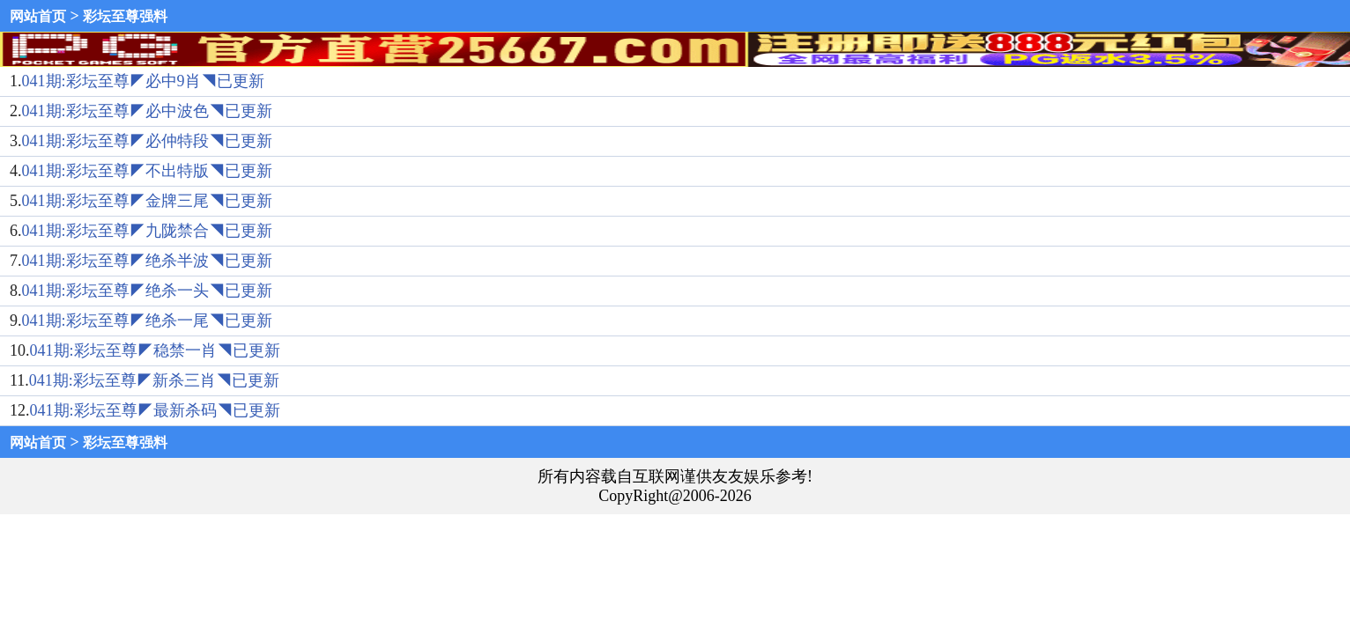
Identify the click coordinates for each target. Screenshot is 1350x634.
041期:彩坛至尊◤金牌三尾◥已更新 (147, 201)
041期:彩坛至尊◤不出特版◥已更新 (147, 171)
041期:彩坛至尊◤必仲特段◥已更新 (147, 141)
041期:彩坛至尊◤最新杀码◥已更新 (155, 410)
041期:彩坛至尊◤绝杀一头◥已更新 (147, 290)
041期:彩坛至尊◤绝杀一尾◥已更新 (147, 320)
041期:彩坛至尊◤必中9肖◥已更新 (143, 81)
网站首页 (38, 16)
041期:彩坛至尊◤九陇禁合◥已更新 (147, 231)
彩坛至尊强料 (125, 16)
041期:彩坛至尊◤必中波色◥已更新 (147, 111)
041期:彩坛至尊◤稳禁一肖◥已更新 (155, 350)
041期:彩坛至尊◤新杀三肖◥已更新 (154, 380)
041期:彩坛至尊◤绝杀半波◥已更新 (147, 260)
